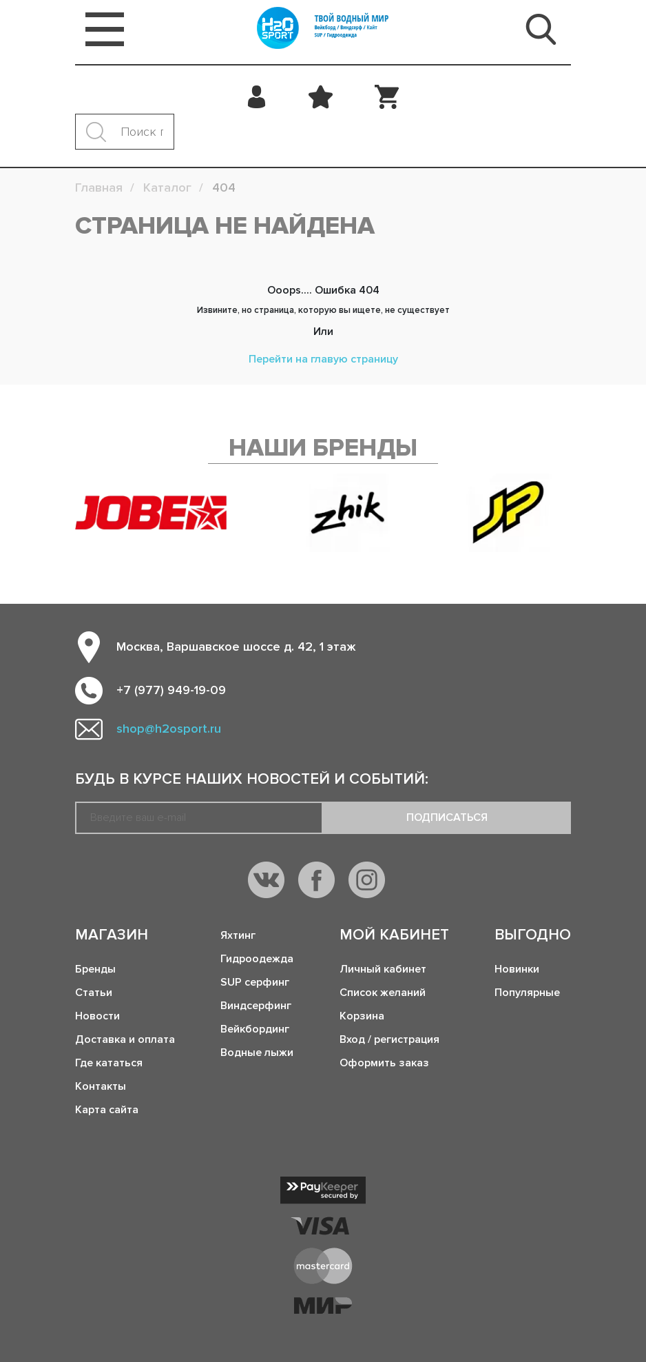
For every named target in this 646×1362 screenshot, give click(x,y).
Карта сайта (106, 1110)
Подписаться (447, 817)
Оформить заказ (384, 1063)
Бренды (95, 969)
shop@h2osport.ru (168, 728)
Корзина (362, 1016)
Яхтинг (238, 935)
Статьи (93, 992)
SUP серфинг (254, 982)
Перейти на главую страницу (323, 359)
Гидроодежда (256, 959)
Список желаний (383, 992)
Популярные (527, 992)
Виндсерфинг (255, 1006)
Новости (97, 1016)
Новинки (516, 969)
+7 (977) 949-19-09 (171, 690)
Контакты (100, 1086)
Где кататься (109, 1063)
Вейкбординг (254, 1029)
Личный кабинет (383, 969)
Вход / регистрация (389, 1039)
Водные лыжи (256, 1052)
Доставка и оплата (125, 1039)
